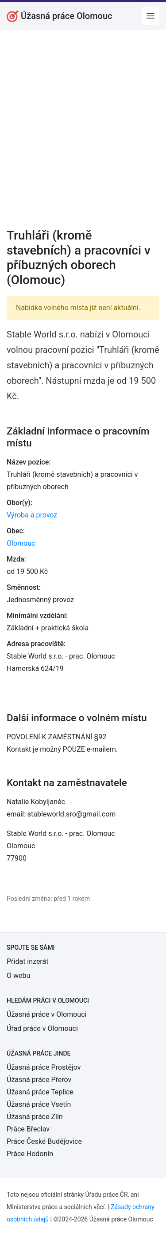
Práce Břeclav (28, 1129)
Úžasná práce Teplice (40, 1092)
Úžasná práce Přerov (39, 1079)
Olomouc (21, 543)
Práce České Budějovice (44, 1141)
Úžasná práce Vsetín (39, 1104)
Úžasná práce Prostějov (44, 1067)
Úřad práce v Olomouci (42, 1028)
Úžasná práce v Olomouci (46, 1014)
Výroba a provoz (32, 515)
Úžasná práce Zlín (35, 1116)
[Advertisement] (83, 134)
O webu (18, 975)
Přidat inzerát (27, 961)
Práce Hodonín (30, 1154)
